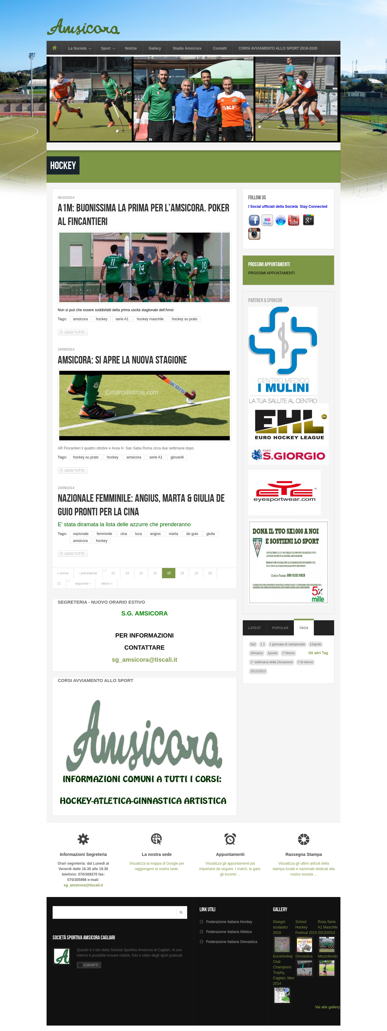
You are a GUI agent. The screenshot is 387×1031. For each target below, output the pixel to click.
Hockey (229, 922)
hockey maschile (150, 319)
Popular (280, 628)
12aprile (315, 644)
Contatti (220, 48)
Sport (106, 48)
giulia (211, 534)
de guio (192, 534)
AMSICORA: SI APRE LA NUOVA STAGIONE (122, 360)
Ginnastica (304, 956)
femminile (104, 534)
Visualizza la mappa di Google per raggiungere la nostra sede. (156, 861)
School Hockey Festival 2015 (306, 927)
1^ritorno (288, 653)
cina (123, 534)
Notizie (131, 48)
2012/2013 (258, 671)
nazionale (80, 534)
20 (210, 573)
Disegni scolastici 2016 (280, 927)
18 (182, 573)
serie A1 (121, 319)
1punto (273, 653)
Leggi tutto (76, 332)
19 (196, 573)
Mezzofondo (327, 956)
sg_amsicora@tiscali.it (144, 659)
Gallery (155, 48)
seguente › (83, 583)
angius (155, 534)
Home (54, 48)
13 (113, 573)
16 (155, 573)
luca (138, 534)
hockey (101, 319)
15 (141, 573)
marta (173, 534)
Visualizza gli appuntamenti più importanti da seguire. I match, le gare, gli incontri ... (230, 864)
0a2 (253, 644)
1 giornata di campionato (287, 644)
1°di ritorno (305, 662)
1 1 (262, 644)
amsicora (80, 319)
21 (59, 583)
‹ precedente (88, 573)
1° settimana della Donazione (271, 662)
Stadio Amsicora (187, 48)
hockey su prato (184, 319)
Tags (303, 628)
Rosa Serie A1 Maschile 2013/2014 (327, 927)
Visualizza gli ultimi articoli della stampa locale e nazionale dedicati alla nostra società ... (303, 864)
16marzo (256, 653)
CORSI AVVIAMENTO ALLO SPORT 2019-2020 (278, 48)
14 (127, 573)
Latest (254, 628)
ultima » (107, 583)
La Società (77, 48)
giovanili (177, 457)
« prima (63, 573)
